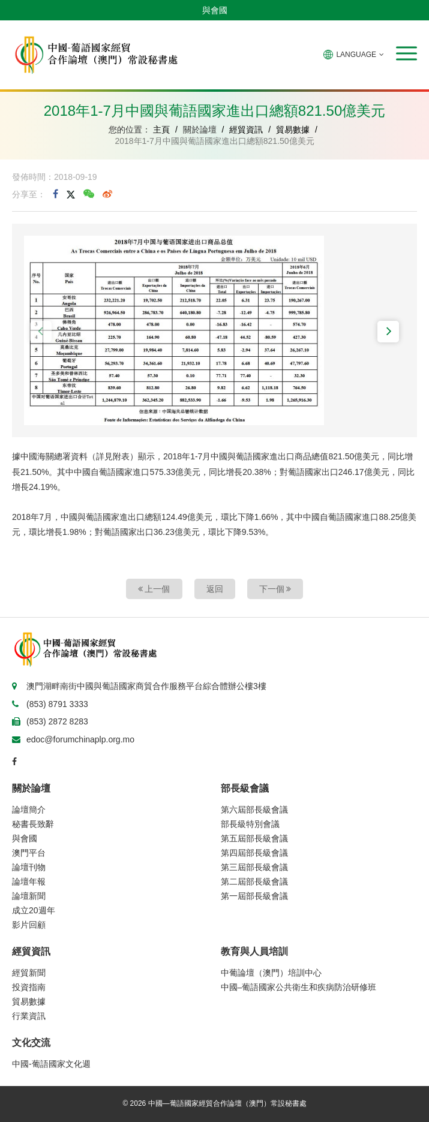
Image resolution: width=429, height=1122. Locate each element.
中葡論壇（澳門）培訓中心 (271, 972)
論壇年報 (29, 881)
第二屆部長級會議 (254, 881)
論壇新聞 (29, 896)
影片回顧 (29, 925)
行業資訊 (29, 1016)
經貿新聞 (29, 972)
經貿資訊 (246, 129)
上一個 (154, 589)
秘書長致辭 (33, 824)
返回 (214, 589)
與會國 (214, 10)
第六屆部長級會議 (254, 809)
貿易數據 (293, 129)
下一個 (275, 589)
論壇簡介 (29, 809)
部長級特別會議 (250, 824)
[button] (406, 53)
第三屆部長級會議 (254, 867)
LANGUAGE (353, 54)
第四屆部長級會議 (254, 853)
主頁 (161, 129)
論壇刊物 (29, 867)
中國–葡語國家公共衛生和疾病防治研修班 (299, 987)
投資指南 (29, 987)
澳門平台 (29, 853)
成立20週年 (33, 910)
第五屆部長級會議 (254, 838)
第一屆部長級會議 (254, 896)
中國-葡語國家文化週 (51, 1064)
